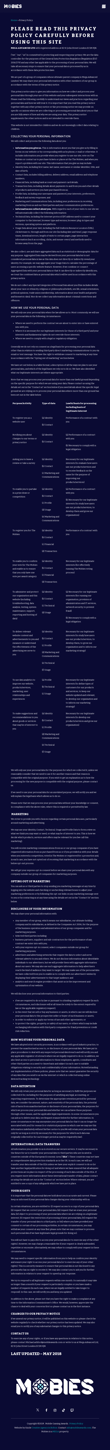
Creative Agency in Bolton (44, 1428)
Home (14, 20)
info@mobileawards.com (79, 1428)
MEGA (56, 1431)
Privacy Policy (76, 1423)
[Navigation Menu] (104, 6)
